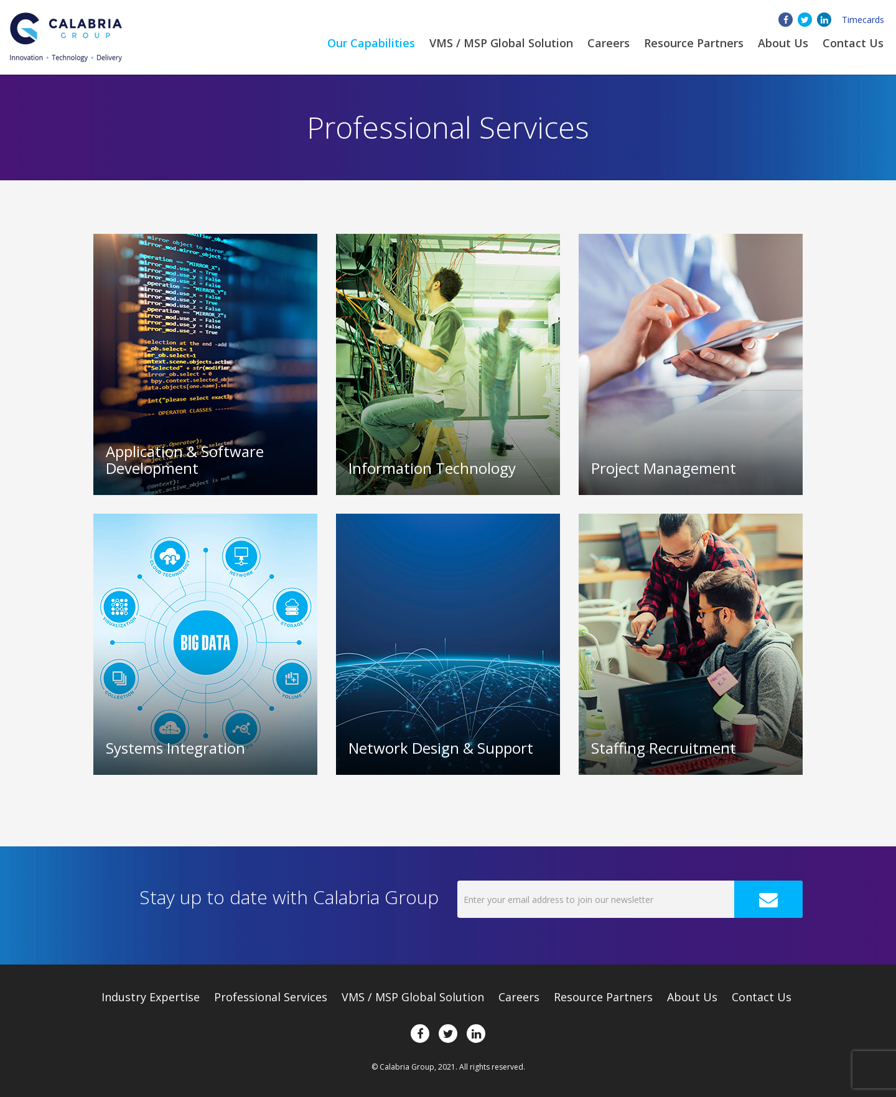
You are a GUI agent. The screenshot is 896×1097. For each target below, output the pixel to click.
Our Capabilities (371, 42)
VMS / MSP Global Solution (501, 42)
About (783, 42)
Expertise (150, 996)
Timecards (863, 19)
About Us (692, 996)
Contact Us (853, 42)
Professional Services (270, 996)
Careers (608, 42)
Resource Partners (694, 42)
